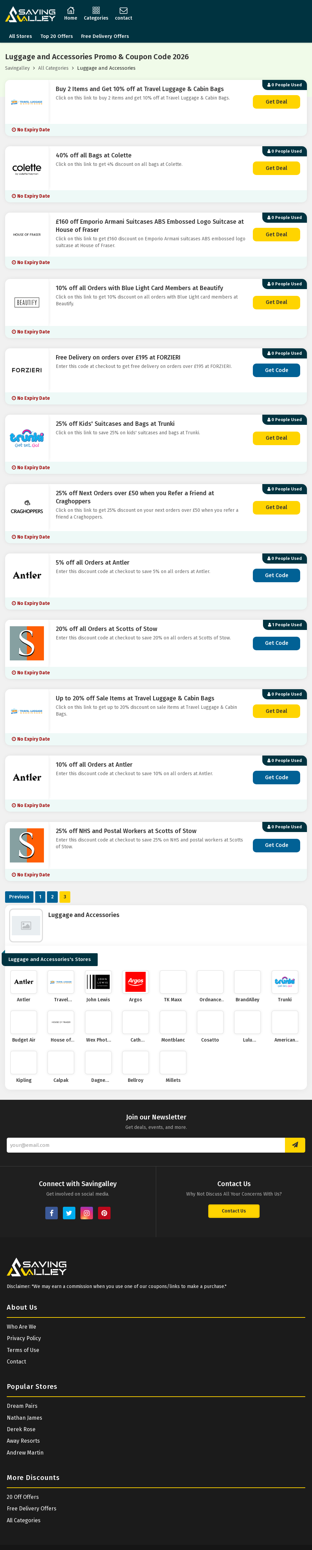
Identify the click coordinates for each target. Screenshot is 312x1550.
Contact (16, 1361)
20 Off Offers (23, 1497)
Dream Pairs (22, 1406)
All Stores (20, 36)
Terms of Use (23, 1350)
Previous (19, 897)
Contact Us (234, 1211)
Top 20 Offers (56, 36)
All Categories (53, 68)
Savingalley (17, 68)
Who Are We (21, 1327)
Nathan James (24, 1418)
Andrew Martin (25, 1452)
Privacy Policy (24, 1338)
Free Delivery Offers (105, 36)
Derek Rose (21, 1429)
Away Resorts (23, 1441)
